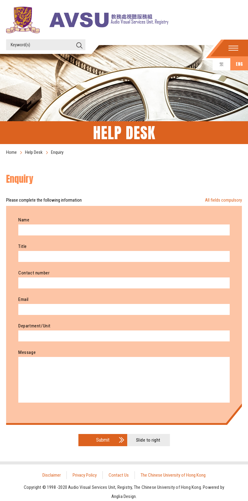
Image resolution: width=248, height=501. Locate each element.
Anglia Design (123, 496)
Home (11, 152)
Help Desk (34, 152)
